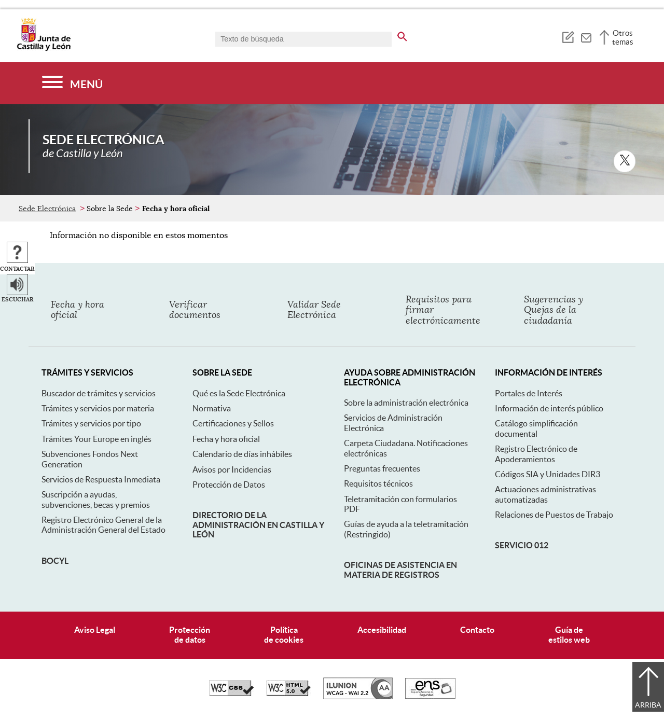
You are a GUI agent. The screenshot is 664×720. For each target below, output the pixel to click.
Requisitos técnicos (378, 483)
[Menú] (72, 83)
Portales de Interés (528, 393)
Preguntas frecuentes (382, 468)
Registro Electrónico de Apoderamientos (536, 453)
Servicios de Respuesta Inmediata (101, 479)
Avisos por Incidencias (231, 469)
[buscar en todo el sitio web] (402, 34)
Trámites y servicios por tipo (91, 423)
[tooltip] (567, 36)
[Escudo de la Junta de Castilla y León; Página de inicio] (44, 49)
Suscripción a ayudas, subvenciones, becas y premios (96, 499)
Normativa (211, 408)
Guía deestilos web (569, 634)
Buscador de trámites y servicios (99, 393)
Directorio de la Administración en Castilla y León (258, 524)
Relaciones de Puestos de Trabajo (554, 514)
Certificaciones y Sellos (233, 423)
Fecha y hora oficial (226, 439)
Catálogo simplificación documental (536, 428)
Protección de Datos (228, 484)
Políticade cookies (283, 634)
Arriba (648, 705)
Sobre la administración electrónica (406, 402)
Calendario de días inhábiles (242, 454)
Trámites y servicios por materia (98, 408)
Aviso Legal (94, 629)
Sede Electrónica (47, 208)
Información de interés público (549, 408)
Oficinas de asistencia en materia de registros (400, 569)
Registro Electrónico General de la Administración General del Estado (103, 524)
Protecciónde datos (189, 634)
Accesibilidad (381, 629)
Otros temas (622, 37)
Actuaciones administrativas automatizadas (545, 494)
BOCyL (55, 560)
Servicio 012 (521, 545)
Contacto (477, 629)
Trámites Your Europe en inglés (96, 439)
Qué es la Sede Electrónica (238, 393)
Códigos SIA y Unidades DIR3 (547, 474)
